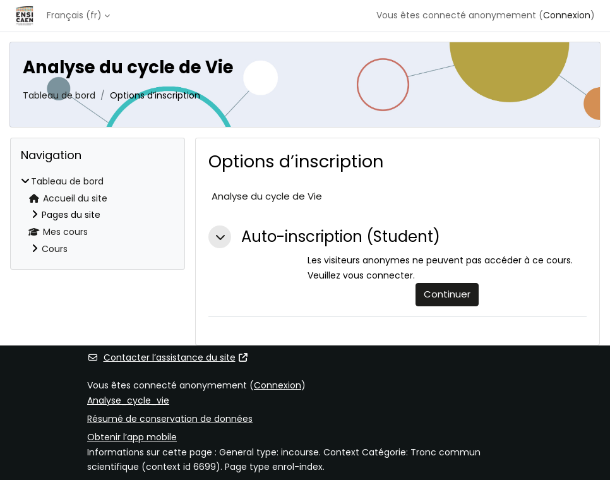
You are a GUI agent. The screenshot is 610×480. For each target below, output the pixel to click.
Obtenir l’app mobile (132, 437)
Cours (55, 249)
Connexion (566, 15)
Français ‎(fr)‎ (74, 15)
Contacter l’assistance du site (168, 357)
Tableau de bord (59, 95)
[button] (219, 236)
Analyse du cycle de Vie (267, 196)
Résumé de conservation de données (170, 418)
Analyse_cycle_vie (128, 400)
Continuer (447, 294)
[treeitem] (97, 215)
